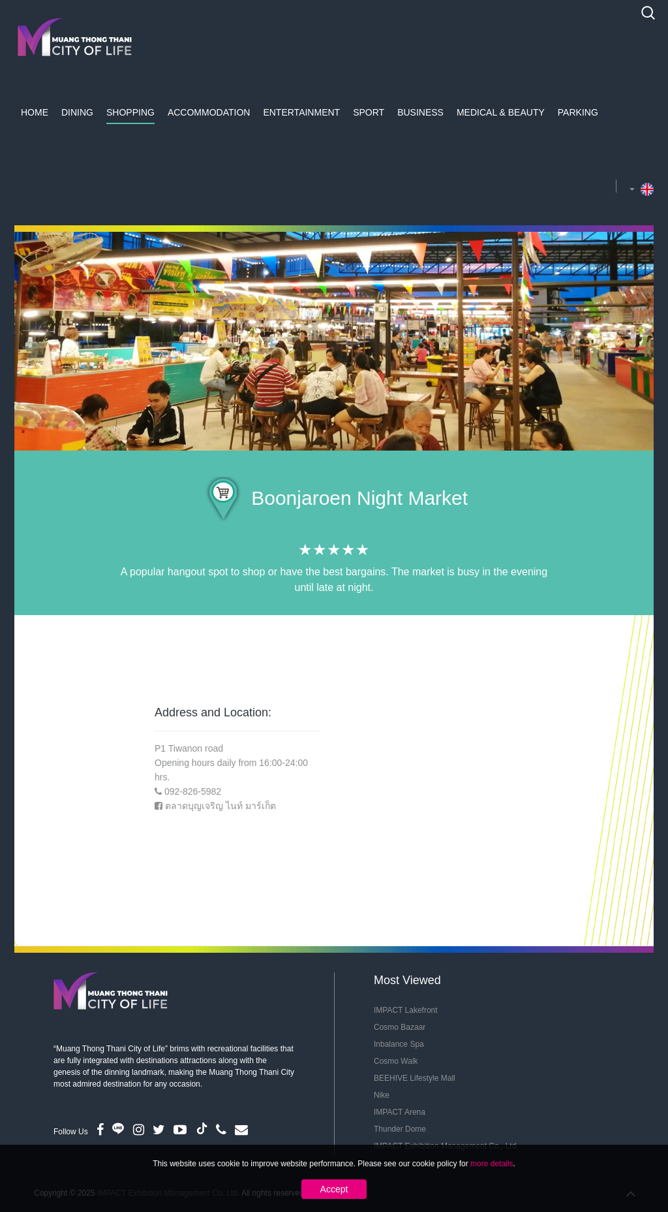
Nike (381, 1095)
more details (491, 1163)
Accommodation (209, 112)
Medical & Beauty (501, 112)
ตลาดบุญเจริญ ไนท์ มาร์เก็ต (220, 806)
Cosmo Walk (396, 1061)
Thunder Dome (400, 1129)
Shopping (130, 112)
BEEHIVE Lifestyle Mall (414, 1078)
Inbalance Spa (399, 1044)
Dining (77, 112)
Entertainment (301, 112)
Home (34, 112)
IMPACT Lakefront (406, 1010)
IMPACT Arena (399, 1112)
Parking (578, 112)
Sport (368, 112)
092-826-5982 (192, 791)
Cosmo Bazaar (399, 1027)
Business (420, 112)
